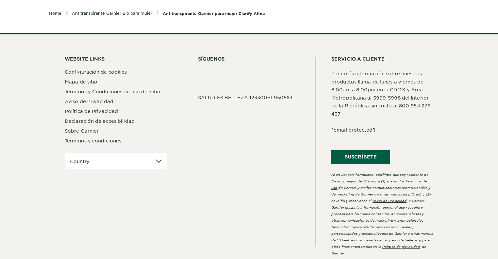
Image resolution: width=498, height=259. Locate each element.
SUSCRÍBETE (361, 156)
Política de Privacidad (91, 111)
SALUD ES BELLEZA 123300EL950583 (245, 97)
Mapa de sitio (81, 81)
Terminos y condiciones (93, 140)
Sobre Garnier (82, 131)
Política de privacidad (401, 246)
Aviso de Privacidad (89, 101)
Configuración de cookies (96, 72)
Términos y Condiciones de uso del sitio (112, 91)
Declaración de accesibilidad (100, 121)
